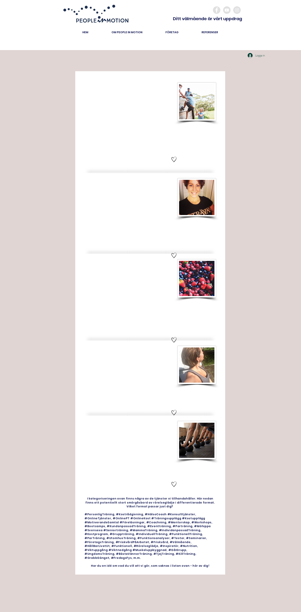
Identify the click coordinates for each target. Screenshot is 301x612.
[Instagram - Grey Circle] (237, 10)
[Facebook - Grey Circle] (216, 10)
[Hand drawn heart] (174, 159)
